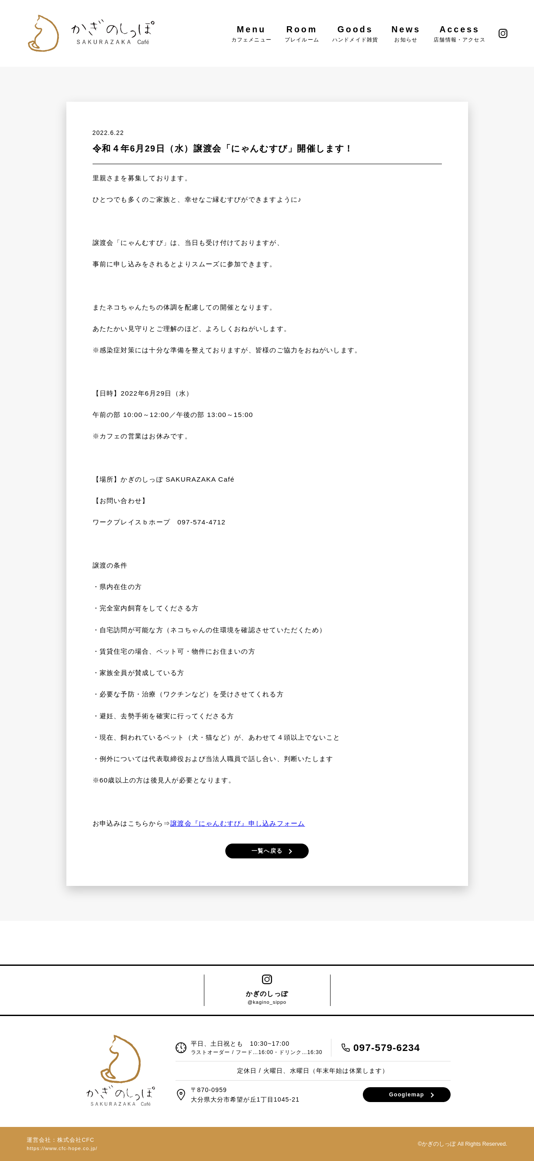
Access (460, 33)
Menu (251, 33)
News (405, 33)
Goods (355, 33)
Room (302, 33)
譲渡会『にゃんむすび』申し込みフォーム (237, 823)
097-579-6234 (386, 1047)
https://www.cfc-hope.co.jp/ (62, 1148)
